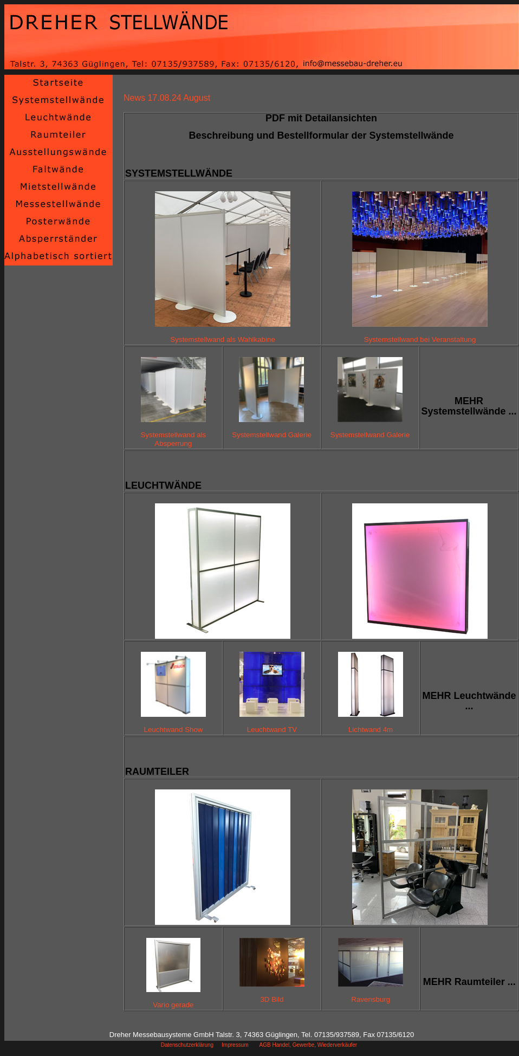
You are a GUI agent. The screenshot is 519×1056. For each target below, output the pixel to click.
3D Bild (271, 999)
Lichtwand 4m (370, 729)
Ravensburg (370, 999)
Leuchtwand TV (272, 729)
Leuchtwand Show (173, 729)
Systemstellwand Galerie (272, 435)
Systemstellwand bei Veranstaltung (420, 339)
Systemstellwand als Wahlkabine (222, 339)
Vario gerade (173, 1005)
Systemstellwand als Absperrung (173, 439)
